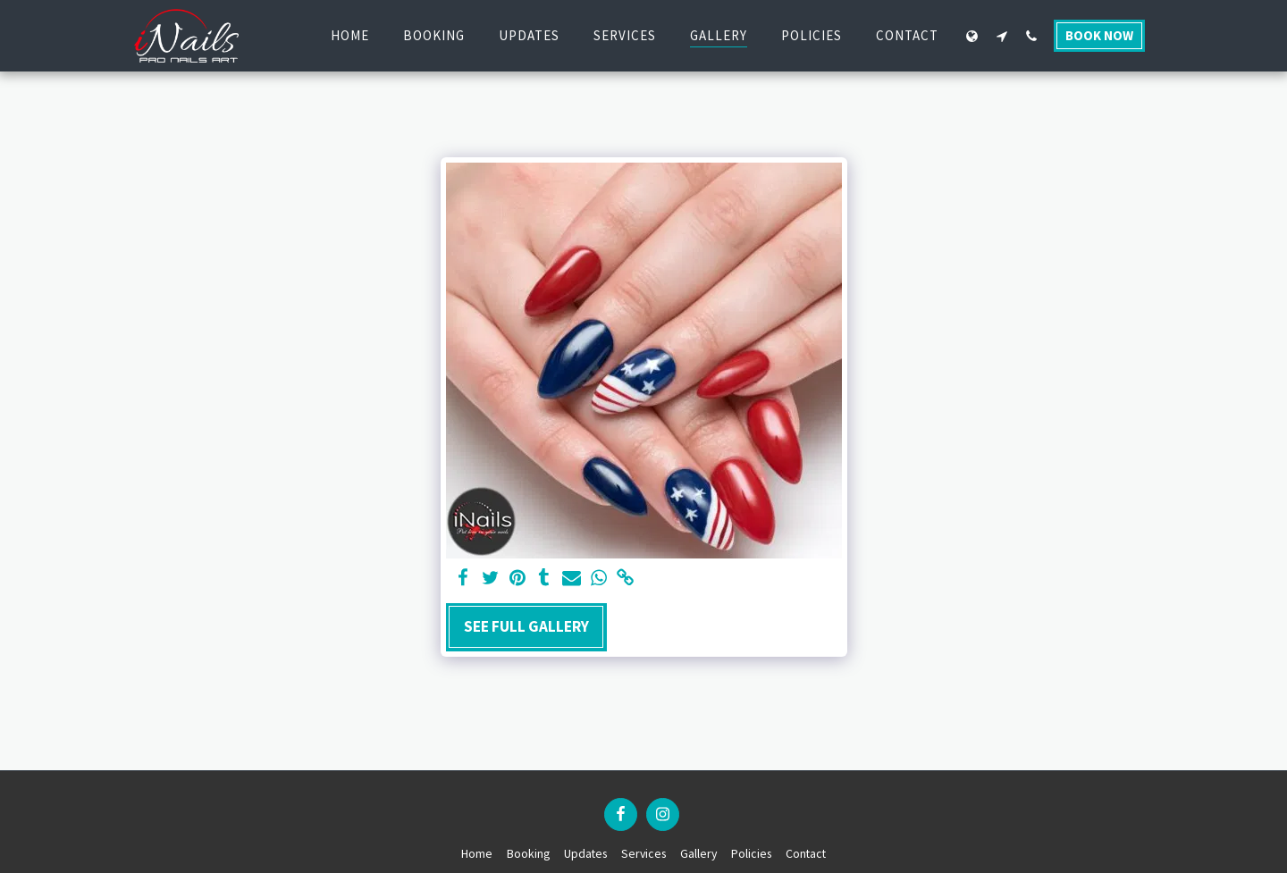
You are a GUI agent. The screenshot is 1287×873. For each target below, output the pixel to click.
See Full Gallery (526, 626)
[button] (1001, 36)
